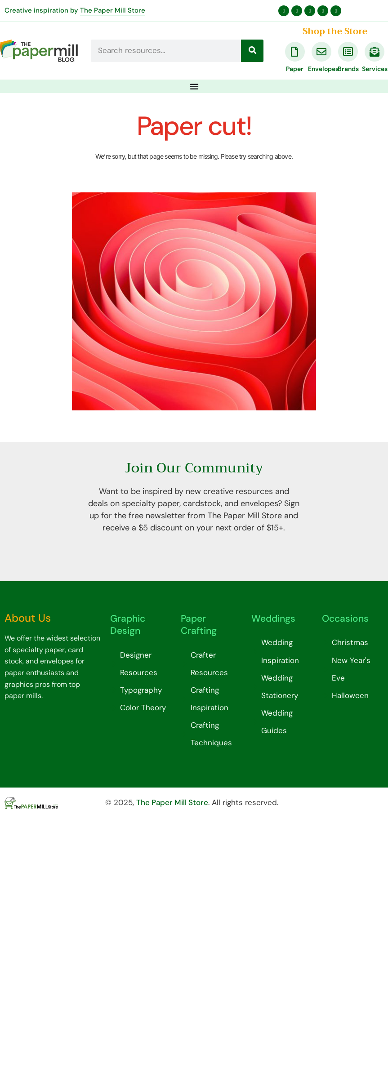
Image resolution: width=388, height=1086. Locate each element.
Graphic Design (127, 624)
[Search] (252, 51)
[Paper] (295, 52)
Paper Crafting (199, 624)
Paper (294, 69)
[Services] (374, 52)
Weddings (273, 618)
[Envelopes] (321, 52)
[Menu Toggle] (194, 86)
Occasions (345, 618)
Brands (348, 69)
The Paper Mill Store (112, 10)
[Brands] (348, 52)
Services (375, 69)
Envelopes (323, 69)
